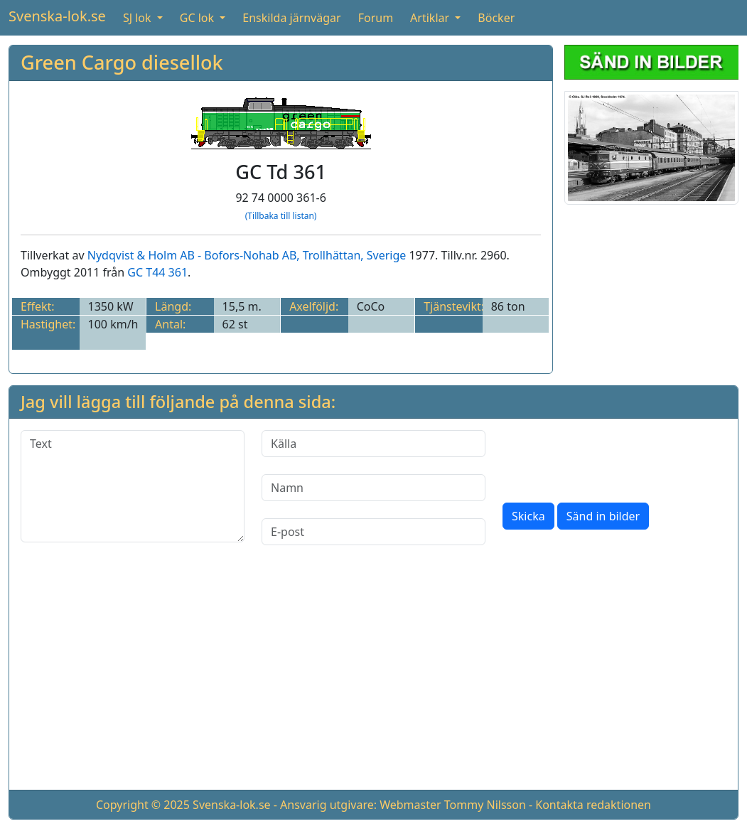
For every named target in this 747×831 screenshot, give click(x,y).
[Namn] (373, 487)
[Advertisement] (373, 678)
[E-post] (373, 531)
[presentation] (611, 458)
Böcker (496, 18)
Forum (375, 18)
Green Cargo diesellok (122, 62)
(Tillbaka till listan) (281, 216)
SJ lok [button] (138, 18)
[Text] (132, 486)
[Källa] (373, 443)
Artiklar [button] (431, 18)
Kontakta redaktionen (593, 805)
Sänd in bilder (603, 516)
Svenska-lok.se (57, 16)
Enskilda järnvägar (291, 18)
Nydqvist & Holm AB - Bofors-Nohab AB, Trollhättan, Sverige (247, 255)
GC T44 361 (157, 272)
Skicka (528, 516)
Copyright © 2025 (143, 805)
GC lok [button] (198, 18)
